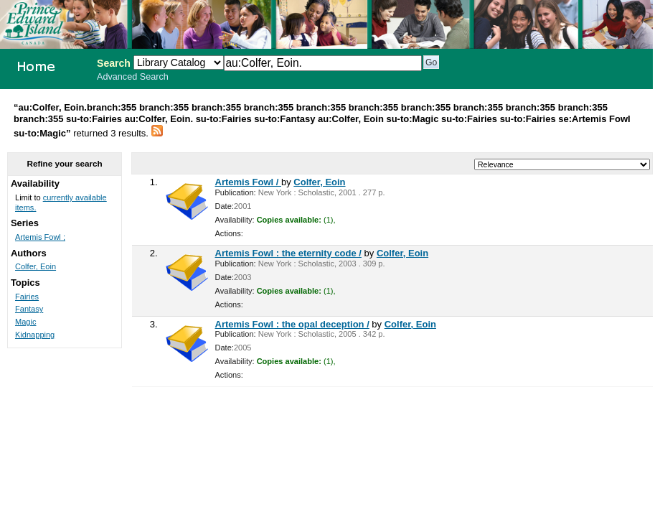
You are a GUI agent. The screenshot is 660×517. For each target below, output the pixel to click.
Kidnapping (35, 334)
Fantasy (29, 308)
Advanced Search (133, 77)
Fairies (27, 296)
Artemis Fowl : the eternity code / (288, 253)
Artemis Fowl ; (40, 237)
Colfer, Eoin (319, 182)
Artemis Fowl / (248, 182)
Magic (25, 321)
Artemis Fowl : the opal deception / (292, 324)
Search (114, 63)
